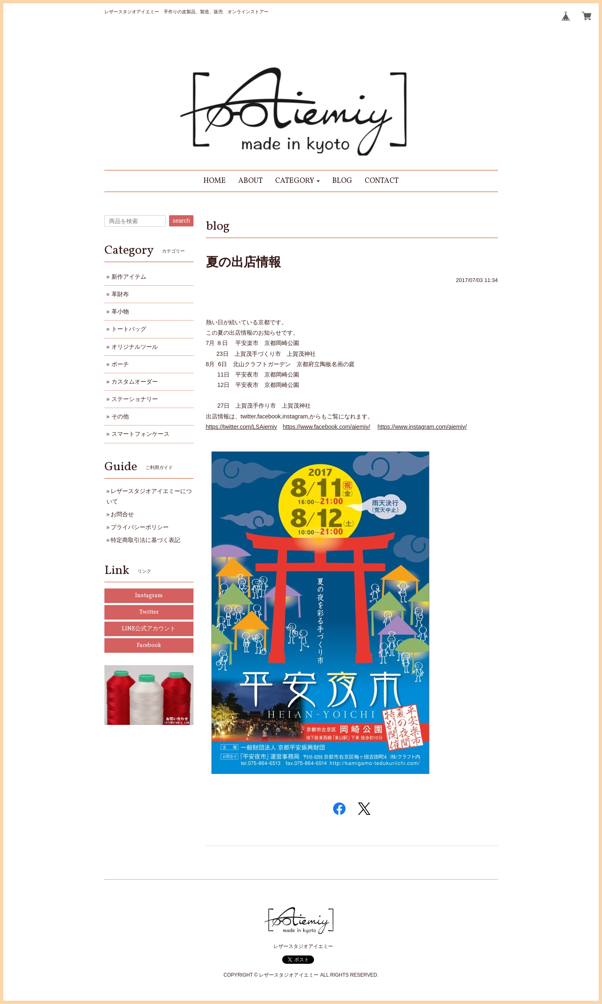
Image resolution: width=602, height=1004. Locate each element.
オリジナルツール (134, 346)
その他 (120, 416)
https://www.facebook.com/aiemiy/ (326, 426)
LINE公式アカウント (149, 629)
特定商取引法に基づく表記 (145, 540)
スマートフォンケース (140, 433)
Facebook (149, 645)
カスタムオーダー (134, 381)
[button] (297, 181)
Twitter (149, 612)
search (181, 220)
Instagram (149, 596)
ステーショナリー (134, 399)
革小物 (120, 311)
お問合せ (122, 514)
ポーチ (120, 364)
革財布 (120, 294)
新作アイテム (128, 276)
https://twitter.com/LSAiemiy (241, 426)
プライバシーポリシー (140, 527)
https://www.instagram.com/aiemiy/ (422, 426)
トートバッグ (128, 329)
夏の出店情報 (243, 262)
